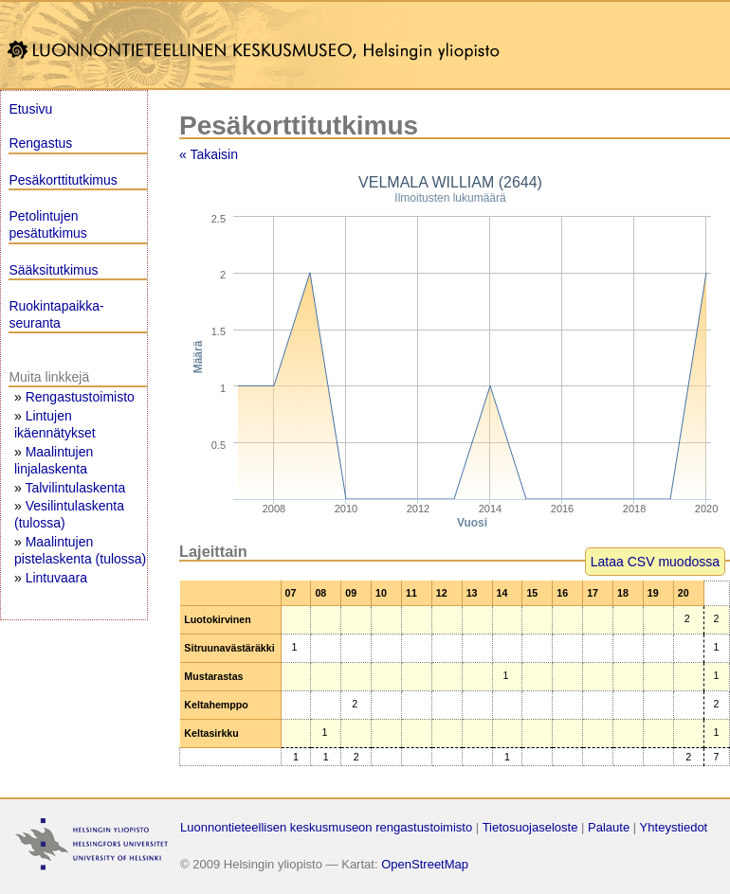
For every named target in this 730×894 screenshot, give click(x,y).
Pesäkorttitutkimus (63, 180)
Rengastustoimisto (80, 396)
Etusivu (30, 108)
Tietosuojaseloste (530, 827)
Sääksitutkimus (53, 269)
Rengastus (40, 143)
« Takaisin (208, 154)
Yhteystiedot (674, 827)
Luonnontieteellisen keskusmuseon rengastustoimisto (326, 827)
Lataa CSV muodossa (655, 561)
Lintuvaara (56, 577)
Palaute (609, 827)
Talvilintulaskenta (75, 487)
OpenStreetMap (424, 864)
